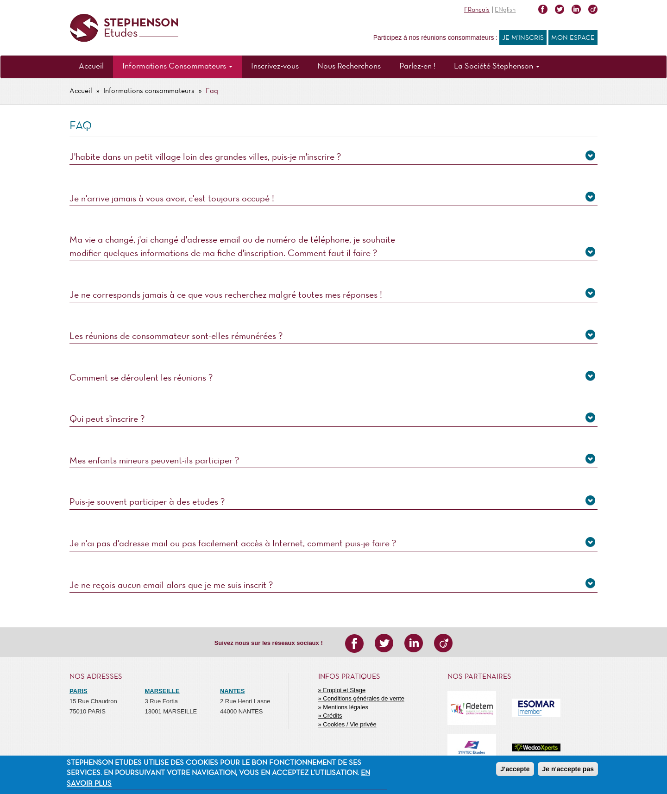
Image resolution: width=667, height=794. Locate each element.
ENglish (505, 10)
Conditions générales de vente (363, 698)
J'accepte (514, 769)
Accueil (91, 66)
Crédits (332, 715)
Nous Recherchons (349, 66)
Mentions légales (345, 707)
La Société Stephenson (497, 66)
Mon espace (573, 38)
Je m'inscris (523, 38)
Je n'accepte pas (568, 769)
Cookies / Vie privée (349, 724)
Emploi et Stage (344, 690)
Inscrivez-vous (275, 66)
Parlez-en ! (417, 66)
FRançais (477, 10)
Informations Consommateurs (177, 66)
